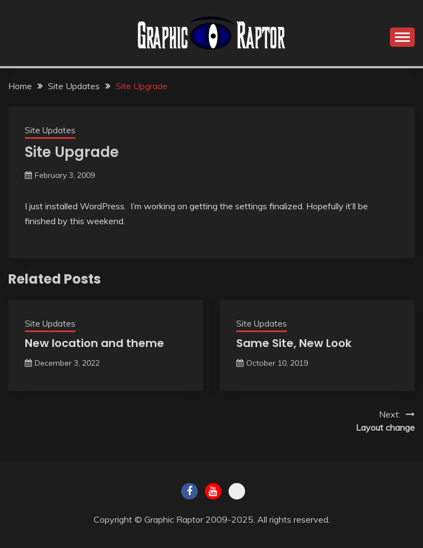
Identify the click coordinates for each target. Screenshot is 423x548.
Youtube (213, 491)
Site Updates (50, 130)
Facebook (189, 491)
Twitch (237, 491)
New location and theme (94, 343)
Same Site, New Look (293, 343)
